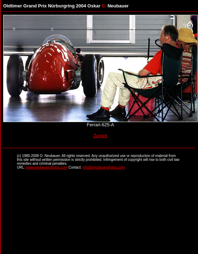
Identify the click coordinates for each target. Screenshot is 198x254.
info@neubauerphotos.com (103, 167)
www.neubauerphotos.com (47, 167)
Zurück (100, 135)
